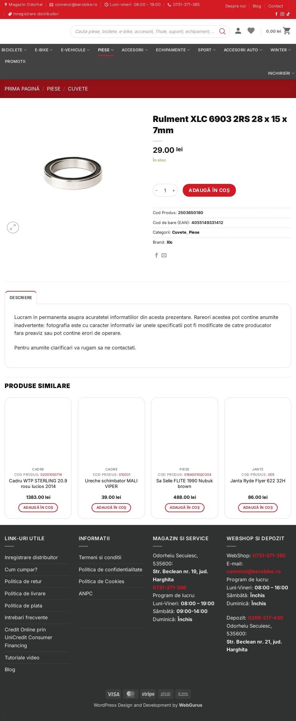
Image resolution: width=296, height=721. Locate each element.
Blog (257, 6)
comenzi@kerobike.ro (254, 571)
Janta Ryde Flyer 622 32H (257, 480)
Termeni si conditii (100, 557)
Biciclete (14, 50)
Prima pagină (22, 89)
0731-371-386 (169, 587)
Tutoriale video (22, 657)
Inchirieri (281, 73)
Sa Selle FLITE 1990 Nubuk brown (184, 483)
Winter (280, 50)
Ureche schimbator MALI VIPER (111, 483)
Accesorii (135, 50)
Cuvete (78, 89)
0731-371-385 (269, 555)
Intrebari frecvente (26, 617)
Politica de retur (23, 581)
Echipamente (173, 50)
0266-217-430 (265, 618)
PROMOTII (15, 61)
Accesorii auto (243, 50)
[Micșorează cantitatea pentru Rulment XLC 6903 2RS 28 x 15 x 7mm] (156, 190)
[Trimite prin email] (164, 255)
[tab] (21, 297)
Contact (275, 6)
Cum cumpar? (21, 569)
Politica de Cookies (101, 581)
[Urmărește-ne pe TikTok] (288, 14)
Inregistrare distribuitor (31, 557)
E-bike (44, 50)
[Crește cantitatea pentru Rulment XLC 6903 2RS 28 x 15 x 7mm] (174, 190)
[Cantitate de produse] (165, 190)
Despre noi (235, 6)
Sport (207, 50)
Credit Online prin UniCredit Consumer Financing (28, 637)
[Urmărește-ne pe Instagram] (282, 14)
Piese (106, 50)
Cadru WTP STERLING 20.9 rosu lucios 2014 (38, 483)
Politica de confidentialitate (110, 569)
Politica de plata (23, 605)
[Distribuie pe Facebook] (156, 255)
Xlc (170, 242)
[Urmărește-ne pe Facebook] (276, 14)
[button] (238, 31)
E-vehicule (75, 50)
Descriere (21, 297)
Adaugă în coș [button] (38, 507)
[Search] (222, 31)
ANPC (86, 593)
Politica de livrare (25, 593)
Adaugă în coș (209, 190)
